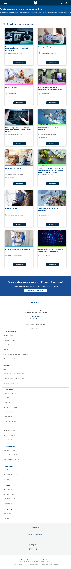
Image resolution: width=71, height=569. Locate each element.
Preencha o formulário (35, 290)
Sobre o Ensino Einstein (10, 340)
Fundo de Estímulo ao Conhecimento (14, 378)
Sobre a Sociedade (9, 335)
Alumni (6, 369)
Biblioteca (6, 349)
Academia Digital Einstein (11, 440)
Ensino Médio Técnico (10, 393)
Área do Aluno (8, 489)
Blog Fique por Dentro (10, 359)
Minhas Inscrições (9, 503)
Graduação (7, 402)
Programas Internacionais (11, 383)
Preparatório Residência (10, 407)
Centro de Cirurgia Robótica (11, 459)
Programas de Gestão (10, 430)
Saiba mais (19, 62)
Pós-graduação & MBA (10, 416)
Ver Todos (7, 479)
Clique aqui (32, 544)
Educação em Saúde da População (14, 373)
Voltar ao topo (36, 302)
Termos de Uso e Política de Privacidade (35, 560)
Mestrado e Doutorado (10, 421)
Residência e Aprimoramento (12, 412)
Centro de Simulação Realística (12, 455)
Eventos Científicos (9, 435)
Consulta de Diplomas (10, 498)
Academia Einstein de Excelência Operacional (16, 354)
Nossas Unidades (9, 344)
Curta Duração (8, 426)
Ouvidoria (6, 518)
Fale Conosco (8, 513)
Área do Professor (9, 494)
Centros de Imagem (9, 450)
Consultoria (7, 470)
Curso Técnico (8, 398)
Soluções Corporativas (10, 474)
